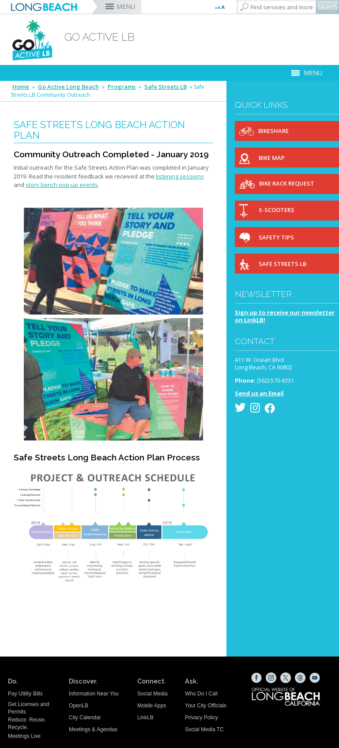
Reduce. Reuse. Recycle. (27, 723)
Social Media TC (204, 729)
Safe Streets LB (165, 87)
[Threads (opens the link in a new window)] (300, 677)
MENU (126, 6)
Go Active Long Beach (68, 87)
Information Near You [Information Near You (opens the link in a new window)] (94, 694)
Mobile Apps (151, 705)
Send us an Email (259, 393)
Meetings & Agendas (93, 729)
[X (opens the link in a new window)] (285, 677)
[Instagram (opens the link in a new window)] (271, 677)
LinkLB (145, 717)
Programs (122, 87)
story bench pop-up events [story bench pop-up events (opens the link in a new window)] (62, 185)
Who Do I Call (201, 694)
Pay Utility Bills (25, 694)
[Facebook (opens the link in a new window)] (256, 677)
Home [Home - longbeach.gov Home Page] (20, 87)
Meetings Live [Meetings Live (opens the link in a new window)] (24, 736)
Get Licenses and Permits (28, 708)
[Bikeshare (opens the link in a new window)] (287, 131)
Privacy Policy (201, 717)
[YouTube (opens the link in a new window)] (314, 677)
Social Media (152, 694)
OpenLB (78, 705)
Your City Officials (205, 705)
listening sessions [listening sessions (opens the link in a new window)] (180, 176)
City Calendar (85, 717)
